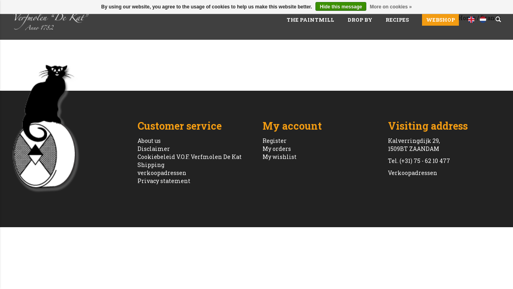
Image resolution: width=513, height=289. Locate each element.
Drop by (359, 19)
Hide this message (341, 7)
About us (149, 140)
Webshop (440, 19)
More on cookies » (391, 7)
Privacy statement (163, 181)
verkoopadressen (161, 173)
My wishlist (280, 157)
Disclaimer (153, 149)
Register (275, 140)
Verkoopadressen (412, 173)
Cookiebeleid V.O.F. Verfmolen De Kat (189, 157)
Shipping (150, 165)
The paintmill (310, 19)
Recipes (397, 19)
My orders (277, 149)
